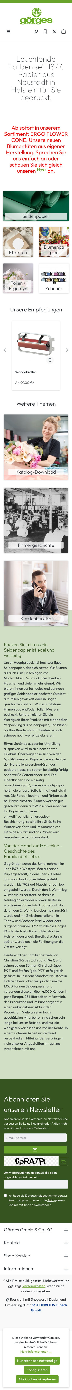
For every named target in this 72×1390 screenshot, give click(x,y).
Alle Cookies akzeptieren (37, 1379)
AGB (50, 1200)
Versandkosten (33, 1286)
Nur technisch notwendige (37, 1360)
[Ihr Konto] (54, 31)
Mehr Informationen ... (36, 1351)
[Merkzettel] (45, 31)
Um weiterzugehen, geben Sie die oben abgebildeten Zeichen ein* (30, 1175)
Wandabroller (25, 372)
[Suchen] (36, 31)
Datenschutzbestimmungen (44, 1195)
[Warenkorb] (63, 31)
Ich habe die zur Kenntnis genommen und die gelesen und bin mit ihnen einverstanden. (38, 1200)
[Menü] (8, 31)
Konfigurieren (37, 1370)
